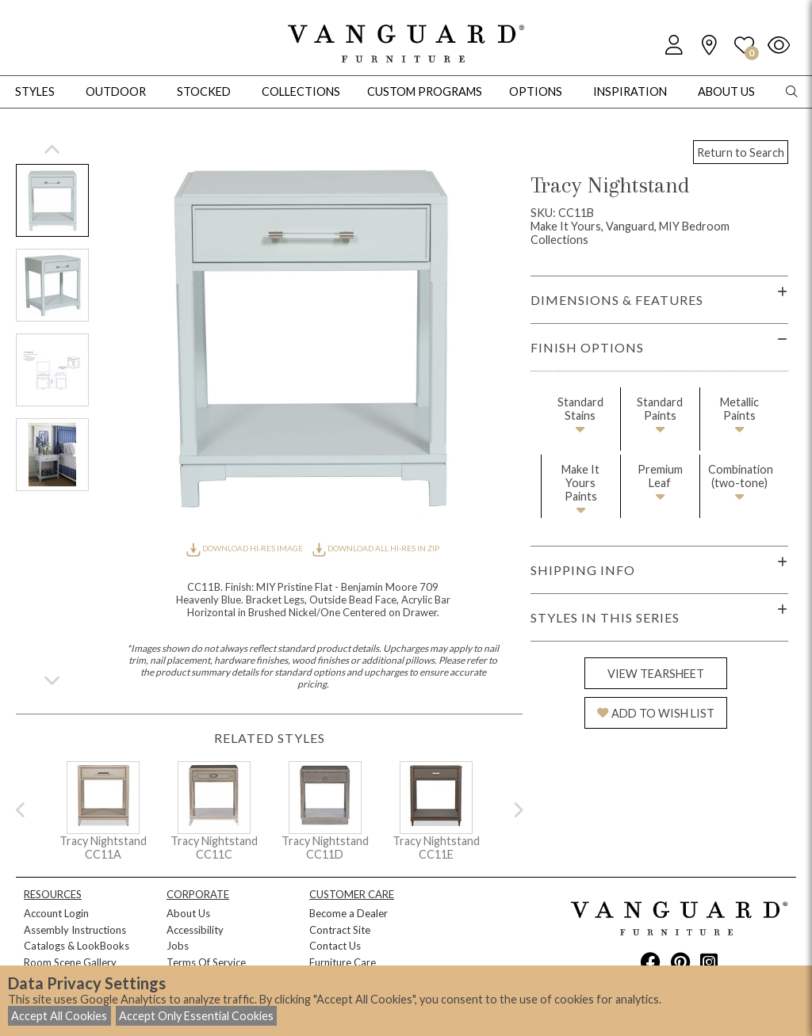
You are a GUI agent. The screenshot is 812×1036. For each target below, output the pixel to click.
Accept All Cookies (59, 1016)
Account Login (56, 913)
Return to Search (740, 152)
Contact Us (335, 945)
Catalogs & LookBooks (76, 945)
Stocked (204, 91)
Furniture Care (342, 962)
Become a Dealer (348, 913)
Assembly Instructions (75, 930)
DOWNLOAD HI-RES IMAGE (245, 548)
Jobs (178, 945)
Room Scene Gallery (70, 962)
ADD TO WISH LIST (655, 713)
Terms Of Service (206, 962)
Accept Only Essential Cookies (196, 1016)
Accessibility (195, 930)
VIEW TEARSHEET (655, 673)
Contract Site (339, 930)
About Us (188, 913)
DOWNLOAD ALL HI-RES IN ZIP (375, 548)
